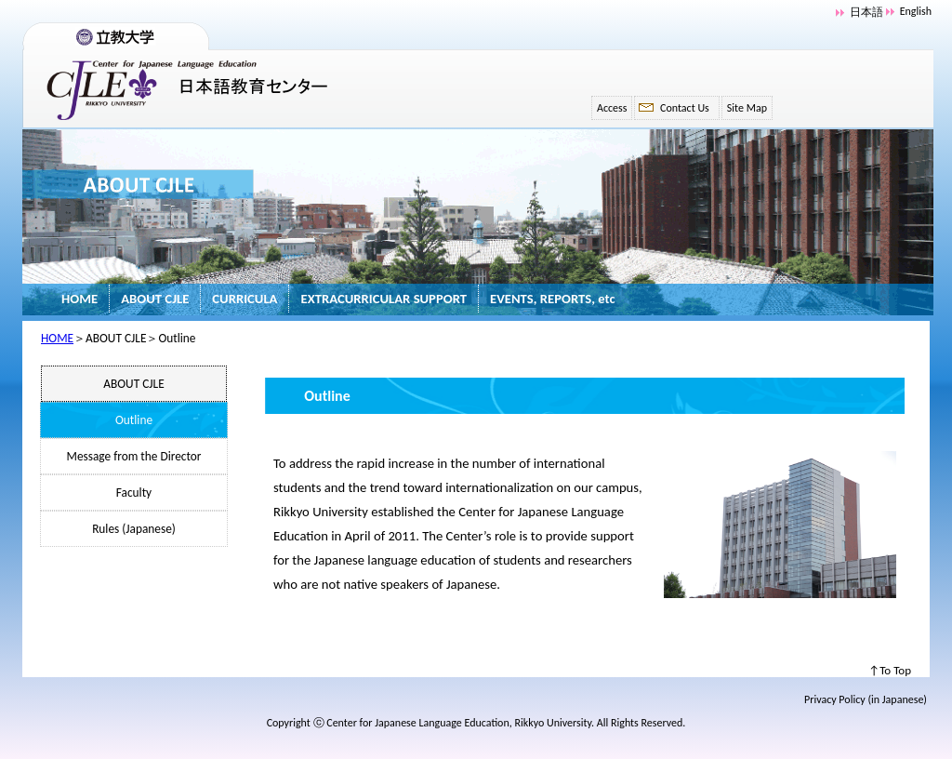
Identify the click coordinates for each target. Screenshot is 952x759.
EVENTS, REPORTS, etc (552, 298)
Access (612, 107)
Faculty (134, 492)
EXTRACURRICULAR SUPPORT (383, 298)
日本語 (866, 12)
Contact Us (684, 107)
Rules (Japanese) (134, 529)
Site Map (747, 107)
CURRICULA (244, 298)
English (916, 11)
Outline (133, 420)
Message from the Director (134, 456)
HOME (79, 298)
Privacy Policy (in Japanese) (865, 699)
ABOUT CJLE (155, 298)
